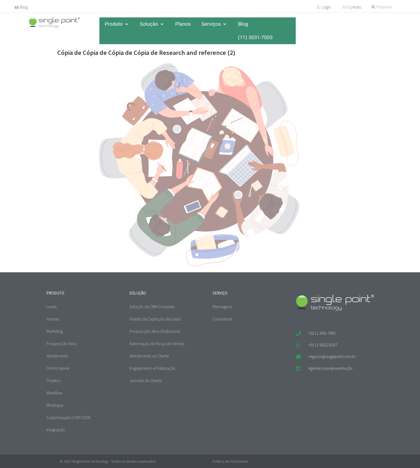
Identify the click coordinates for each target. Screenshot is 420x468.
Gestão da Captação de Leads (155, 319)
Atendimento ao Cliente (149, 355)
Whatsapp (54, 405)
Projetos (53, 380)
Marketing (54, 331)
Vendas (52, 319)
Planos (183, 24)
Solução (152, 24)
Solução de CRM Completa (152, 306)
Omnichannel (57, 368)
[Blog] (16, 7)
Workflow (54, 392)
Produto (117, 24)
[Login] (318, 7)
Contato (354, 7)
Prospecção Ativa (61, 343)
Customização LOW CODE (68, 417)
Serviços (214, 24)
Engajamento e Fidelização (152, 368)
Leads (51, 306)
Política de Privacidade (230, 461)
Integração (55, 429)
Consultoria (222, 319)
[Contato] (344, 7)
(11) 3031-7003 (255, 37)
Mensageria (222, 306)
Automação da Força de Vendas (156, 343)
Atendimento (57, 355)
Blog (24, 7)
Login (326, 7)
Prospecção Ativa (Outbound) (154, 331)
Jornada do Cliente (145, 380)
